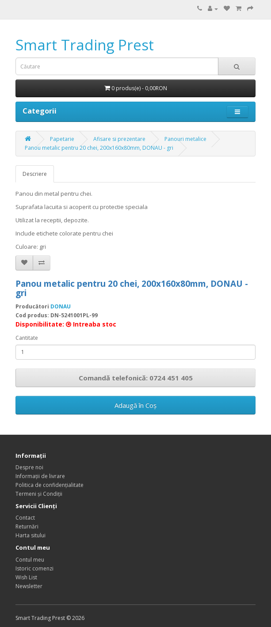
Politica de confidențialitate (49, 485)
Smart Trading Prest (84, 45)
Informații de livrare (40, 476)
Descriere (35, 174)
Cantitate (26, 338)
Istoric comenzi (34, 568)
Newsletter (28, 586)
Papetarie (62, 139)
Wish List (26, 577)
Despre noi (29, 467)
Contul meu (29, 559)
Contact (25, 517)
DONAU (60, 306)
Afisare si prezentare (119, 139)
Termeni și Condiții (38, 494)
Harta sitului (30, 535)
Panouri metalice (185, 139)
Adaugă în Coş (135, 405)
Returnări (26, 526)
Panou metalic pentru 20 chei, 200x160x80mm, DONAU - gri (99, 148)
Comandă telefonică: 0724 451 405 (136, 377)
